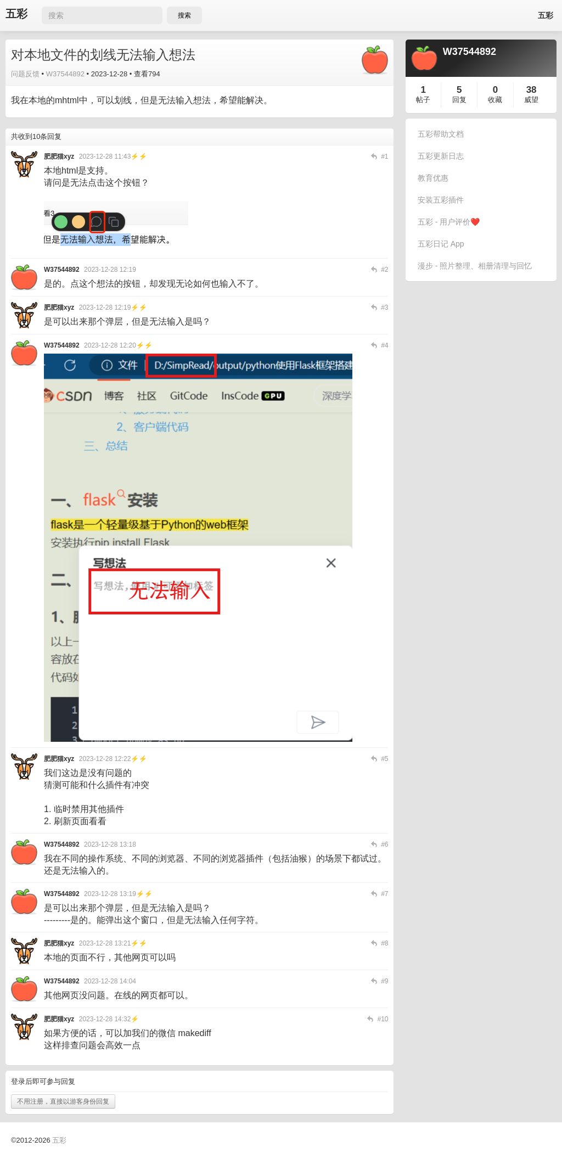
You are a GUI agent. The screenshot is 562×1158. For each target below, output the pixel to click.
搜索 (184, 15)
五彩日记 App (441, 243)
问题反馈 (25, 74)
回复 (459, 100)
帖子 (423, 100)
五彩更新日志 (441, 156)
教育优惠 (433, 178)
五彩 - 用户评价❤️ (449, 221)
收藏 (495, 100)
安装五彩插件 (441, 199)
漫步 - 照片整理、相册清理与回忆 (475, 265)
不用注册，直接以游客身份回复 (63, 1101)
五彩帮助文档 (441, 134)
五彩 (16, 14)
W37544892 (65, 74)
